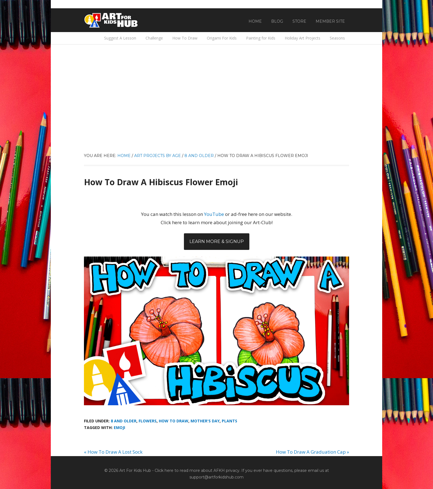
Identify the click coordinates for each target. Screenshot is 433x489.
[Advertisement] (216, 111)
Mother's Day (205, 420)
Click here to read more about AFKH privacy (197, 470)
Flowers (148, 420)
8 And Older (123, 420)
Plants (229, 420)
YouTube (214, 214)
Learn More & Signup (216, 241)
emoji (119, 427)
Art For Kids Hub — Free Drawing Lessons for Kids (111, 20)
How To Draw (173, 420)
